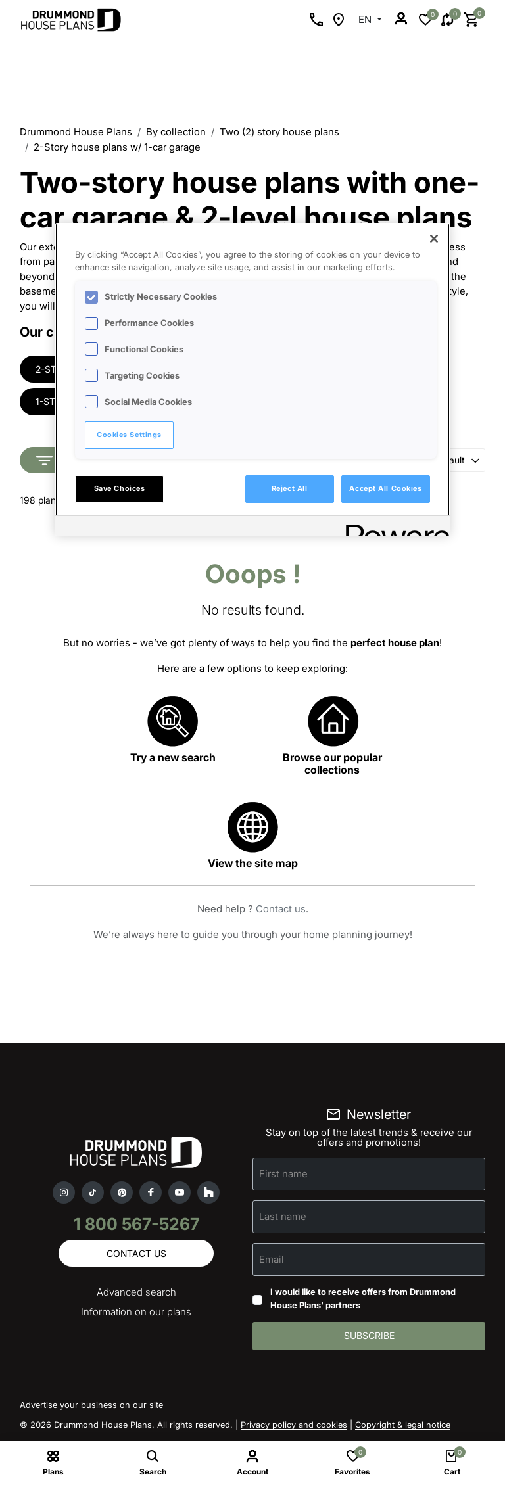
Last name (282, 1217)
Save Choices (119, 488)
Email (271, 1260)
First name (283, 1174)
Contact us (281, 910)
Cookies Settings (129, 434)
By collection (176, 132)
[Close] (434, 238)
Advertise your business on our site (91, 1406)
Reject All (290, 488)
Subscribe (369, 1336)
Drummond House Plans (76, 132)
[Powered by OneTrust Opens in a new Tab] (393, 527)
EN (366, 19)
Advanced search (136, 1293)
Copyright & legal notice (402, 1426)
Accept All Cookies (385, 488)
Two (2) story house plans (279, 132)
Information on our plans (136, 1313)
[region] (252, 379)
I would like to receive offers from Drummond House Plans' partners (363, 1299)
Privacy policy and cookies (294, 1426)
